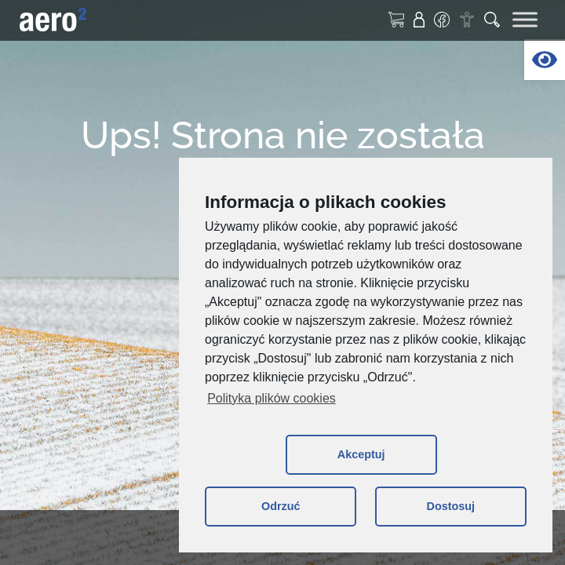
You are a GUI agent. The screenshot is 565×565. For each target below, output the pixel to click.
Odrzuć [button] (281, 506)
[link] (544, 59)
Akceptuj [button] (361, 454)
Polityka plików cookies (271, 398)
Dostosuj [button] (450, 506)
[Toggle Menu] (525, 19)
